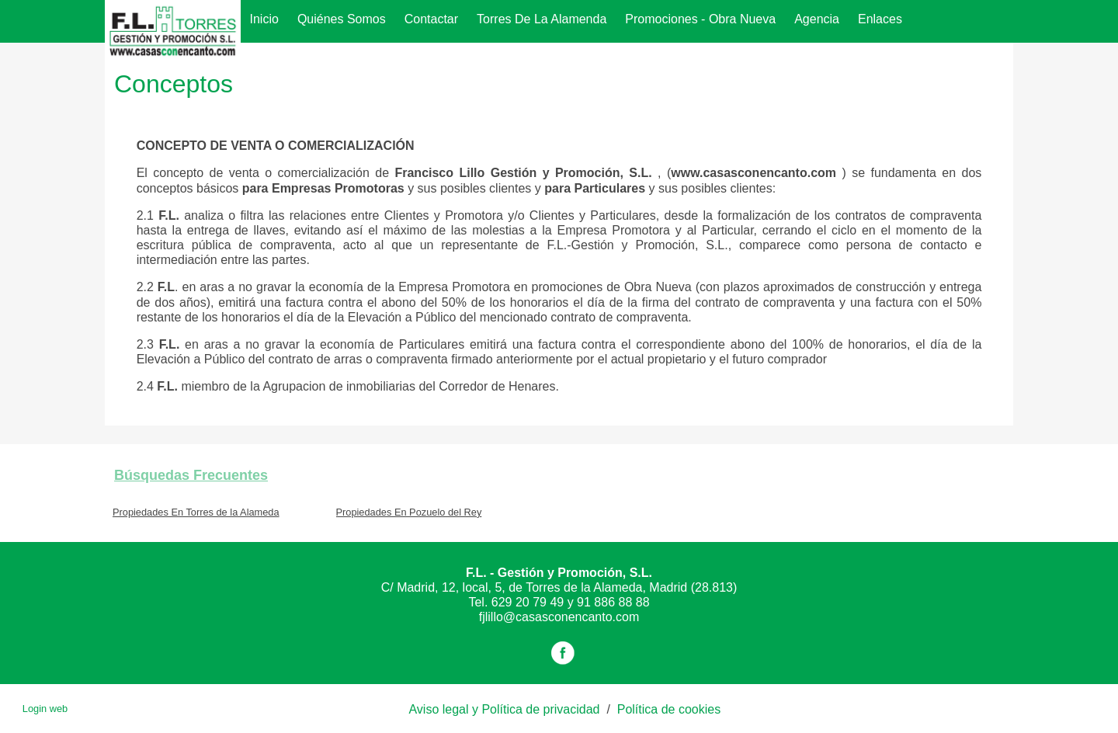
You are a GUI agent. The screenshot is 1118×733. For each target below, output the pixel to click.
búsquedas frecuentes (191, 475)
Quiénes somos (341, 19)
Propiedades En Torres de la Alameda (196, 512)
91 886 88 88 (613, 602)
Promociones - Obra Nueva (700, 19)
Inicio (264, 19)
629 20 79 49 (527, 602)
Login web (45, 708)
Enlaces (880, 19)
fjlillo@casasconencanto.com (559, 617)
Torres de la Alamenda (541, 19)
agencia (816, 19)
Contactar (431, 19)
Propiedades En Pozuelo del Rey (409, 512)
